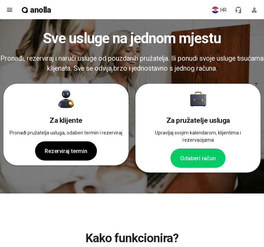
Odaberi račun (198, 158)
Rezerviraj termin (66, 151)
